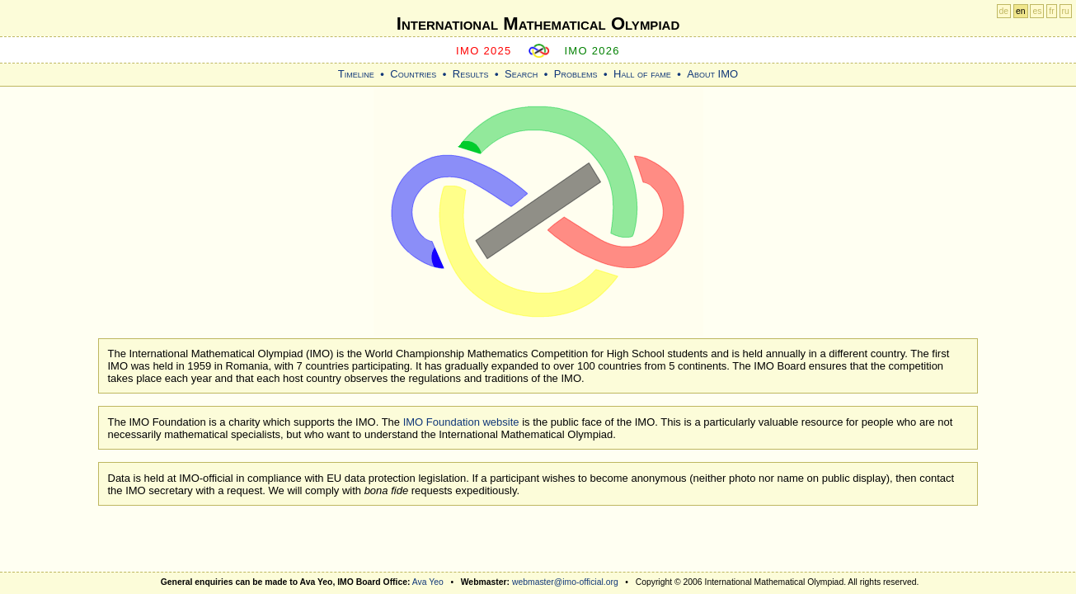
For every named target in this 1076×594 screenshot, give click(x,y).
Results (471, 74)
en (1021, 11)
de (1004, 11)
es (1036, 11)
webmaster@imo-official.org (565, 582)
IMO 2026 (592, 51)
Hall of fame (642, 74)
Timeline (356, 74)
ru (1065, 11)
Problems (576, 74)
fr (1051, 11)
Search (521, 74)
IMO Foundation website (461, 422)
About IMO (712, 74)
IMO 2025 (484, 51)
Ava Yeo (428, 582)
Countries (413, 74)
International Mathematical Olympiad (538, 23)
